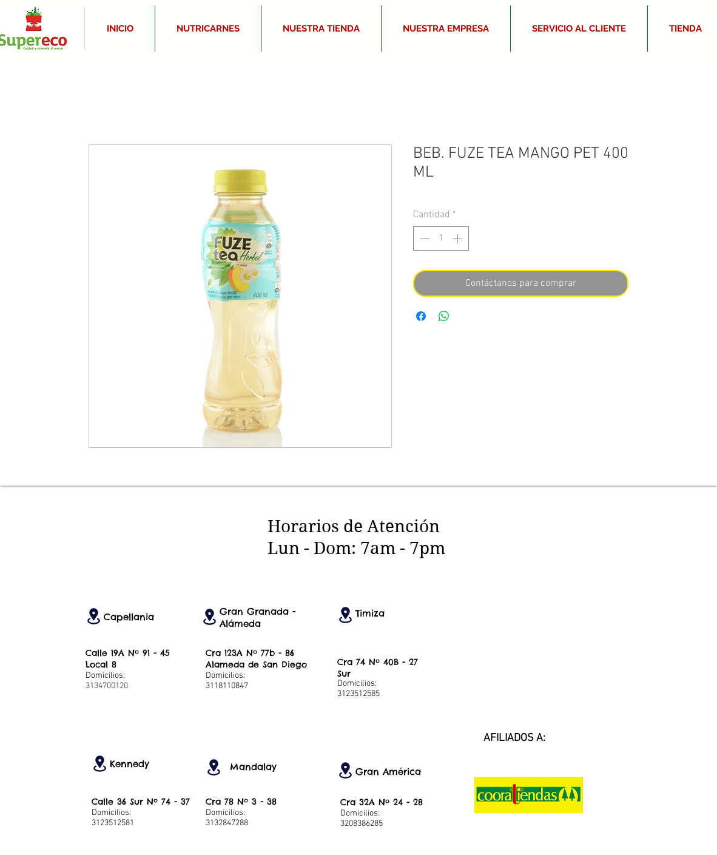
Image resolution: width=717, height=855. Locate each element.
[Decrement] (423, 238)
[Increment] (458, 238)
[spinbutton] (441, 238)
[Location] (93, 616)
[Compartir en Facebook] (421, 316)
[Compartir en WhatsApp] (444, 316)
